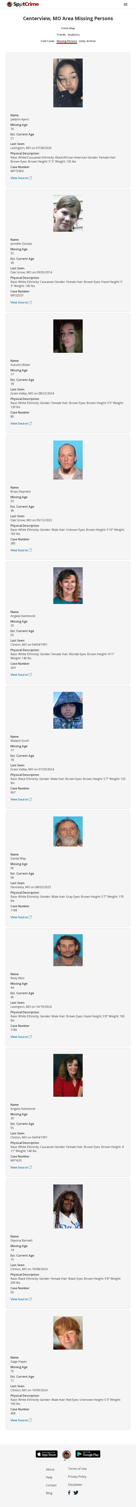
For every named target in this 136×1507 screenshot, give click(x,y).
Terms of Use (77, 1469)
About (50, 1469)
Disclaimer (75, 1485)
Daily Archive (87, 41)
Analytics (74, 34)
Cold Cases (47, 41)
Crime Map (68, 28)
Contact (51, 1485)
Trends (61, 34)
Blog (49, 1493)
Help (49, 1477)
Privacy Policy (77, 1477)
